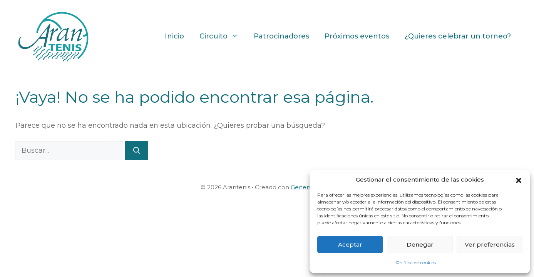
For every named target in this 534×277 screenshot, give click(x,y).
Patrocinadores (281, 36)
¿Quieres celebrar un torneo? (458, 36)
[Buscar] (136, 150)
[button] (518, 180)
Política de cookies (416, 262)
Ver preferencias (490, 244)
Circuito (222, 36)
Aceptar (350, 244)
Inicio (174, 36)
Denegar (420, 244)
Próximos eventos (357, 36)
